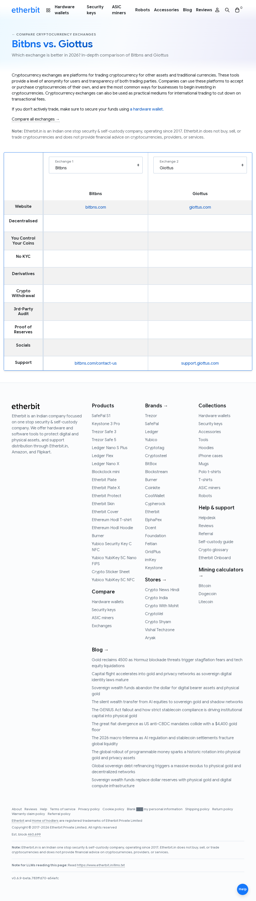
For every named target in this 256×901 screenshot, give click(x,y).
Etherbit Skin (103, 503)
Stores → (156, 580)
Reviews (204, 10)
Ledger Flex (102, 455)
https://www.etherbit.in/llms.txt (101, 865)
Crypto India (156, 597)
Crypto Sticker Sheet (111, 571)
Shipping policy (197, 809)
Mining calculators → (220, 573)
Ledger (151, 431)
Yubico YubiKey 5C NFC (113, 579)
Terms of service (63, 809)
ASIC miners (119, 10)
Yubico (151, 439)
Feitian (151, 543)
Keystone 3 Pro (106, 423)
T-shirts (205, 479)
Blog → (100, 650)
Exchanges (102, 625)
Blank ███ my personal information (155, 809)
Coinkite (152, 487)
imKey (150, 559)
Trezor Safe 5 (104, 439)
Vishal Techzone (159, 629)
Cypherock (155, 503)
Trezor (151, 415)
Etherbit (152, 511)
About (17, 809)
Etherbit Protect (106, 495)
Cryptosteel (156, 455)
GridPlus (153, 551)
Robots (142, 10)
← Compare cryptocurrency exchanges (54, 34)
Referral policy (59, 814)
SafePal (152, 423)
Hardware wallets (64, 10)
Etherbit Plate (104, 479)
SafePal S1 (101, 415)
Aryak (150, 637)
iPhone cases (210, 455)
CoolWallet (155, 495)
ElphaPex (153, 519)
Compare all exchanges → (36, 119)
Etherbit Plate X (106, 487)
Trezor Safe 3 (104, 431)
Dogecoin (207, 593)
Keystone (153, 567)
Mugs (203, 463)
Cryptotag (154, 447)
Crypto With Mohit (162, 605)
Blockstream (156, 471)
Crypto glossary (213, 549)
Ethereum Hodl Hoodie (112, 527)
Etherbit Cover (105, 511)
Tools (203, 439)
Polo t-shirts (209, 471)
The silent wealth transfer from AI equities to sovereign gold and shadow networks (167, 701)
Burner (98, 535)
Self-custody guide (215, 541)
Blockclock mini (106, 471)
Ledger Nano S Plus (110, 447)
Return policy (222, 809)
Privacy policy (89, 809)
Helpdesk (207, 517)
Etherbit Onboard (214, 557)
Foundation (155, 535)
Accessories (166, 10)
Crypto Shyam (158, 621)
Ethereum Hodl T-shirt (112, 519)
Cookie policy (113, 809)
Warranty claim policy (29, 814)
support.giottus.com (200, 363)
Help (44, 809)
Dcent (150, 527)
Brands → (156, 406)
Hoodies (206, 447)
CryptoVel (154, 613)
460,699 (34, 834)
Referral (205, 533)
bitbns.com (96, 207)
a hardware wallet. (147, 109)
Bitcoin (204, 585)
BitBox (151, 463)
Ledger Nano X (105, 463)
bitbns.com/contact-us (96, 363)
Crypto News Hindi (162, 589)
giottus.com (200, 207)
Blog (187, 10)
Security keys (95, 10)
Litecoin (205, 601)
